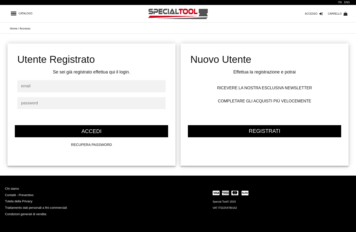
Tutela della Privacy (18, 201)
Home (14, 28)
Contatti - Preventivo (19, 195)
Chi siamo (12, 188)
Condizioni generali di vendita (25, 214)
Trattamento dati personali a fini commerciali (36, 207)
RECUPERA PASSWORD (91, 145)
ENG (347, 2)
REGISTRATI (264, 131)
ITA (340, 2)
